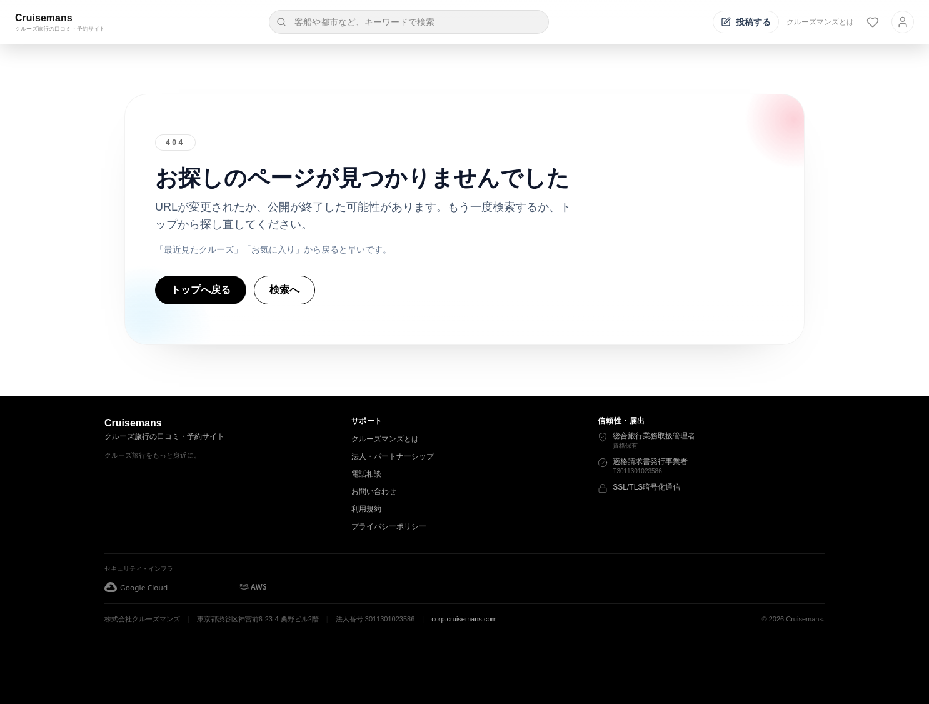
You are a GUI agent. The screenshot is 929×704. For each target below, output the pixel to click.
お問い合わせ (373, 491)
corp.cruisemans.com (464, 619)
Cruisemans (44, 18)
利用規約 (366, 509)
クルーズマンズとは (820, 22)
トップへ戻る (201, 289)
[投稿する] (746, 22)
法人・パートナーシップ (392, 456)
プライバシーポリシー (388, 526)
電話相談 (366, 474)
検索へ (284, 289)
